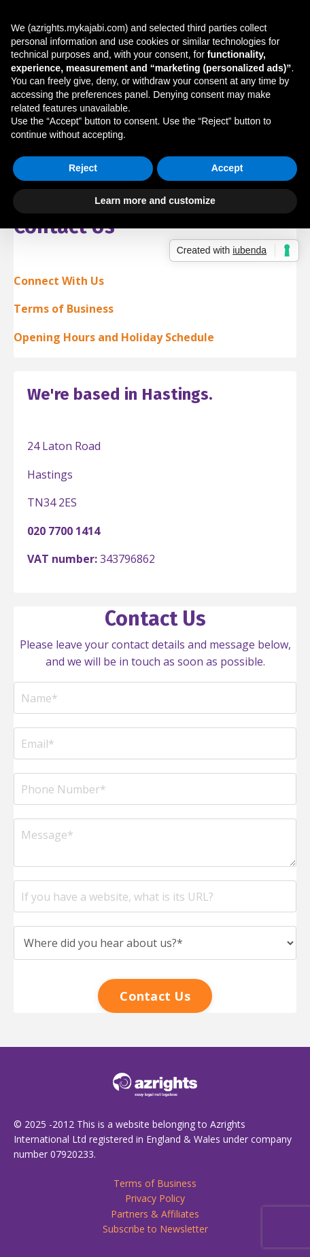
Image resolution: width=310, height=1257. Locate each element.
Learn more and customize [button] (154, 200)
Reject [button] (83, 167)
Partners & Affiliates (155, 1213)
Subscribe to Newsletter (155, 1228)
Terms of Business (64, 308)
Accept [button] (227, 167)
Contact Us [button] (155, 996)
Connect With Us (59, 280)
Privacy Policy (155, 1198)
